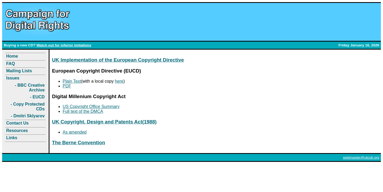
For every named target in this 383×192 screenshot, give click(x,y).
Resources (17, 130)
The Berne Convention (78, 142)
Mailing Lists (19, 71)
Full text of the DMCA (83, 111)
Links (11, 137)
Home (12, 56)
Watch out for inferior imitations (63, 45)
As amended (75, 132)
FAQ (10, 63)
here (119, 81)
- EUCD (37, 97)
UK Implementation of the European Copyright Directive (118, 60)
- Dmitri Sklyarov (28, 116)
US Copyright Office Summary (91, 106)
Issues (12, 78)
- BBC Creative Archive (30, 87)
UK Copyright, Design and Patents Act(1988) (104, 122)
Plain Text (72, 81)
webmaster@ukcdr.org (361, 157)
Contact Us (17, 123)
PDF (67, 86)
